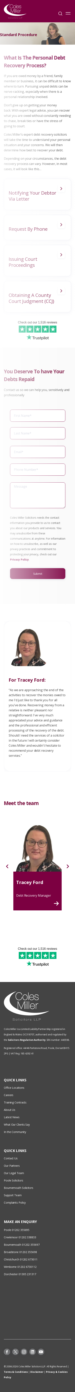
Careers (8, 1095)
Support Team (13, 1195)
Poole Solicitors (13, 1180)
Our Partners (12, 1166)
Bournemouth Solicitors (18, 1188)
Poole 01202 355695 (16, 1230)
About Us (9, 1110)
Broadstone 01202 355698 (20, 1252)
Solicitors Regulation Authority (27, 1040)
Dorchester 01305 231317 (20, 1274)
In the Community (15, 1132)
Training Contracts (15, 1102)
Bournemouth (12, 1244)
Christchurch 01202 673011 (21, 1259)
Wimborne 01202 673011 (19, 1267)
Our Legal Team (14, 1173)
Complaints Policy (15, 1202)
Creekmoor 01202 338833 (20, 1237)
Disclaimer (36, 1372)
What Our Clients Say (17, 1124)
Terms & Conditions (16, 1372)
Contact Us (11, 1158)
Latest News (12, 1117)
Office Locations (14, 1088)
